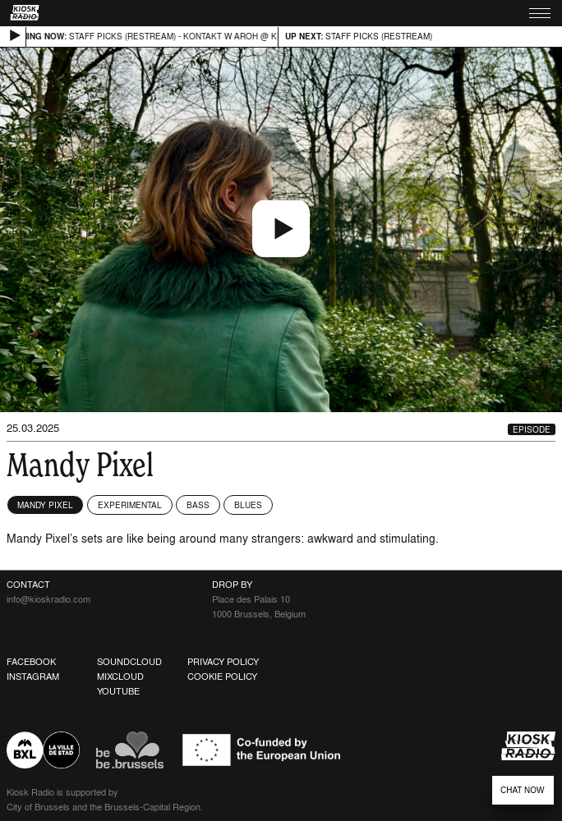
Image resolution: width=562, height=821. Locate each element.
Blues (248, 505)
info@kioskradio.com (48, 599)
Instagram (33, 676)
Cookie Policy (222, 676)
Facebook (31, 661)
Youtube (118, 691)
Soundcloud (129, 661)
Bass (198, 505)
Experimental (130, 505)
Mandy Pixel (45, 505)
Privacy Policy (223, 661)
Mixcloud (120, 676)
